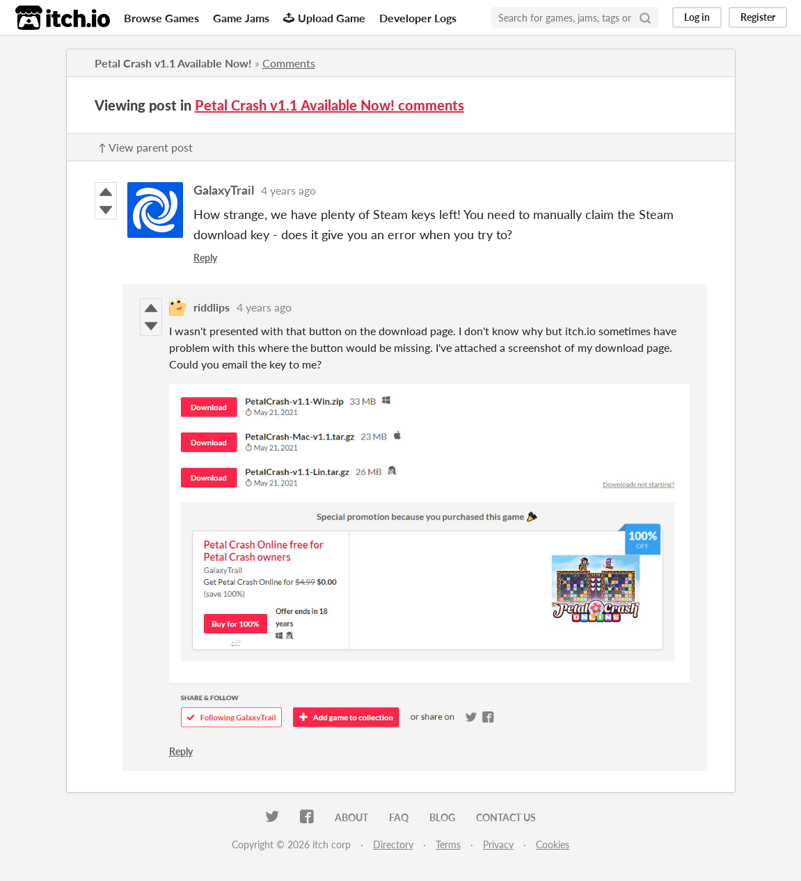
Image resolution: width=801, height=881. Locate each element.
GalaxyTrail (223, 189)
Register (757, 17)
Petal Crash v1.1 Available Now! (173, 63)
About (351, 817)
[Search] (645, 17)
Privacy (498, 844)
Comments (288, 63)
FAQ (399, 817)
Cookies (552, 844)
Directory (393, 844)
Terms (448, 844)
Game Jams (241, 17)
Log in (697, 17)
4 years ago (288, 190)
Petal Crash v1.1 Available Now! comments (329, 105)
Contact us (506, 817)
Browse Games (161, 17)
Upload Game (324, 17)
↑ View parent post (145, 147)
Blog (442, 817)
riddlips (211, 307)
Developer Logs (418, 17)
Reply (205, 258)
